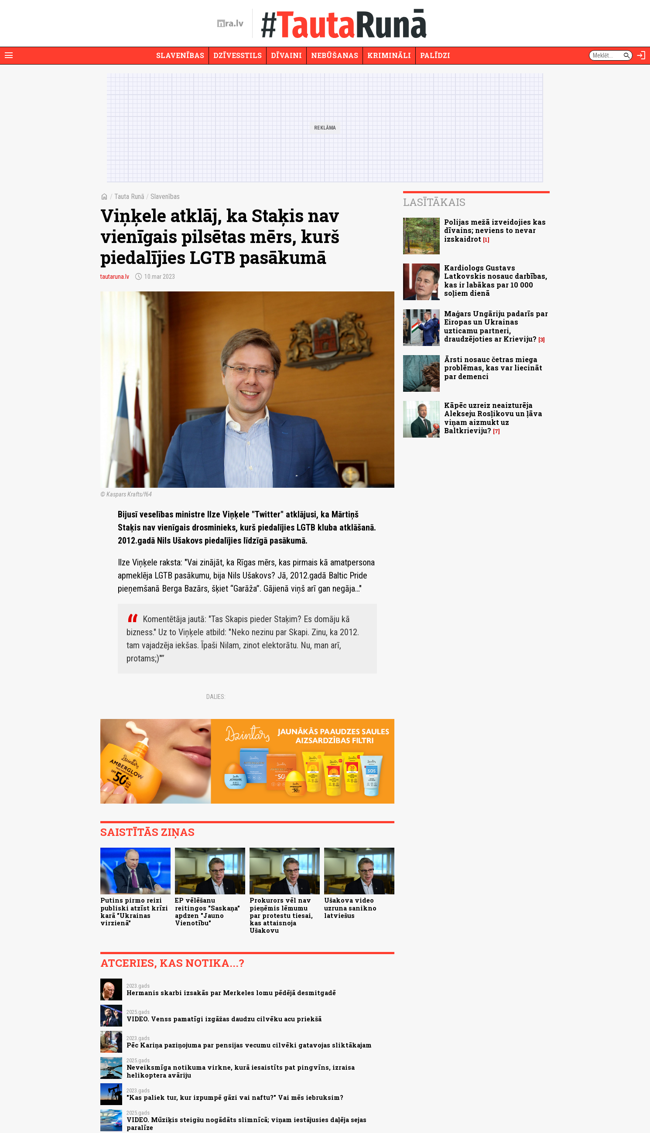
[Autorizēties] (641, 55)
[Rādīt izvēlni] (8, 55)
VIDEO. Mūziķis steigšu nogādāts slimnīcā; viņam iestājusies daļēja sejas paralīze (246, 1123)
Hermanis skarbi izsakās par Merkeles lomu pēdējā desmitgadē (231, 993)
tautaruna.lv (114, 276)
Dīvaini (286, 55)
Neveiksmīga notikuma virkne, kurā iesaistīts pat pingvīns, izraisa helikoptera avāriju (241, 1071)
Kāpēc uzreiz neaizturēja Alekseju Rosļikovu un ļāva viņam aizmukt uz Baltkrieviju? (493, 417)
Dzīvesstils (237, 55)
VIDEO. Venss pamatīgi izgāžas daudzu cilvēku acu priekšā (224, 1019)
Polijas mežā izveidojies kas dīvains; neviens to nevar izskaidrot (495, 230)
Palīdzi (435, 55)
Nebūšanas (334, 55)
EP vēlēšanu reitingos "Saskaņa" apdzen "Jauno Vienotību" (207, 911)
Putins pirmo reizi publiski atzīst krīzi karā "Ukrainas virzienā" (134, 911)
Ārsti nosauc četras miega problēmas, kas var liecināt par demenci (493, 367)
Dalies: (216, 696)
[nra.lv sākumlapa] (230, 23)
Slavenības (180, 55)
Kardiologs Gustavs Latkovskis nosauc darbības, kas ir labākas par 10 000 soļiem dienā (495, 280)
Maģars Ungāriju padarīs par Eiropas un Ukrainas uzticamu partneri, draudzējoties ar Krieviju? (496, 326)
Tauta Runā (129, 196)
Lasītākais (434, 202)
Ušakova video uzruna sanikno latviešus (350, 908)
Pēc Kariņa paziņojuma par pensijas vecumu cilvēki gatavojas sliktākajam (249, 1045)
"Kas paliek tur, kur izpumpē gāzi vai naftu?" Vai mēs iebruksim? (235, 1097)
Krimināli (389, 55)
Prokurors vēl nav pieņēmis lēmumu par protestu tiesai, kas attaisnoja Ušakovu (281, 915)
